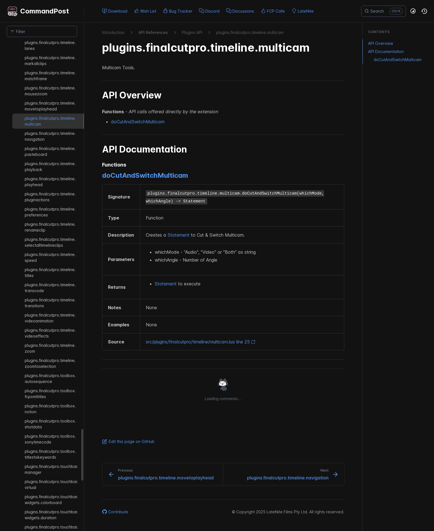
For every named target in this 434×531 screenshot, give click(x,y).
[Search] (383, 11)
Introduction (113, 32)
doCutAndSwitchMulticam (138, 121)
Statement (179, 235)
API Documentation (383, 51)
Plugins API (192, 32)
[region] (42, 285)
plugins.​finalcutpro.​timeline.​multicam (249, 32)
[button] (413, 11)
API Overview (378, 43)
